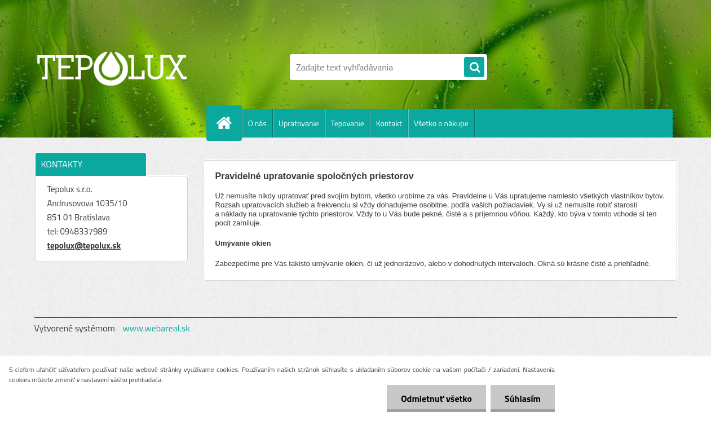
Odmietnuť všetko (436, 398)
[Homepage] (229, 123)
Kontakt (389, 123)
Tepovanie (347, 123)
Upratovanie (299, 123)
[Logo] (111, 67)
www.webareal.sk (156, 328)
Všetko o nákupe (441, 123)
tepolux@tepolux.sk (84, 245)
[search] (474, 67)
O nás (257, 123)
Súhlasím (523, 398)
